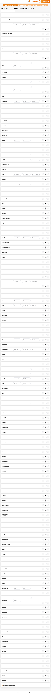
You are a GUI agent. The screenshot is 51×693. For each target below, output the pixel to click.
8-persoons (34, 159)
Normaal (24, 82)
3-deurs (33, 24)
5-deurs (15, 600)
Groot (33, 82)
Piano (24, 339)
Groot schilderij (26, 184)
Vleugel (33, 339)
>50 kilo (24, 383)
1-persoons (16, 53)
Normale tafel (25, 349)
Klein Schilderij (17, 184)
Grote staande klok (36, 174)
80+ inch (15, 89)
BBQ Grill (34, 305)
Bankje (33, 237)
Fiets (24, 237)
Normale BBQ (25, 305)
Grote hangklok (26, 174)
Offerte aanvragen (45, 1)
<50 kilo (15, 383)
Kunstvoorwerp (26, 373)
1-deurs (15, 24)
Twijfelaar (25, 53)
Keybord (15, 339)
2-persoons (34, 53)
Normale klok (16, 174)
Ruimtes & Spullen (10, 5)
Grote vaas (25, 300)
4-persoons (16, 159)
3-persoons (34, 368)
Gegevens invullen (25, 5)
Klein (15, 82)
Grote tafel (34, 349)
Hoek (15, 65)
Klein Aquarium (26, 378)
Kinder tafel (16, 349)
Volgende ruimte (35, 1)
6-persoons (25, 159)
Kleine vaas (16, 300)
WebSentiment (32, 692)
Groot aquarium (17, 378)
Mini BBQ (15, 305)
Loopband (16, 237)
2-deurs (24, 24)
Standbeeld (16, 373)
